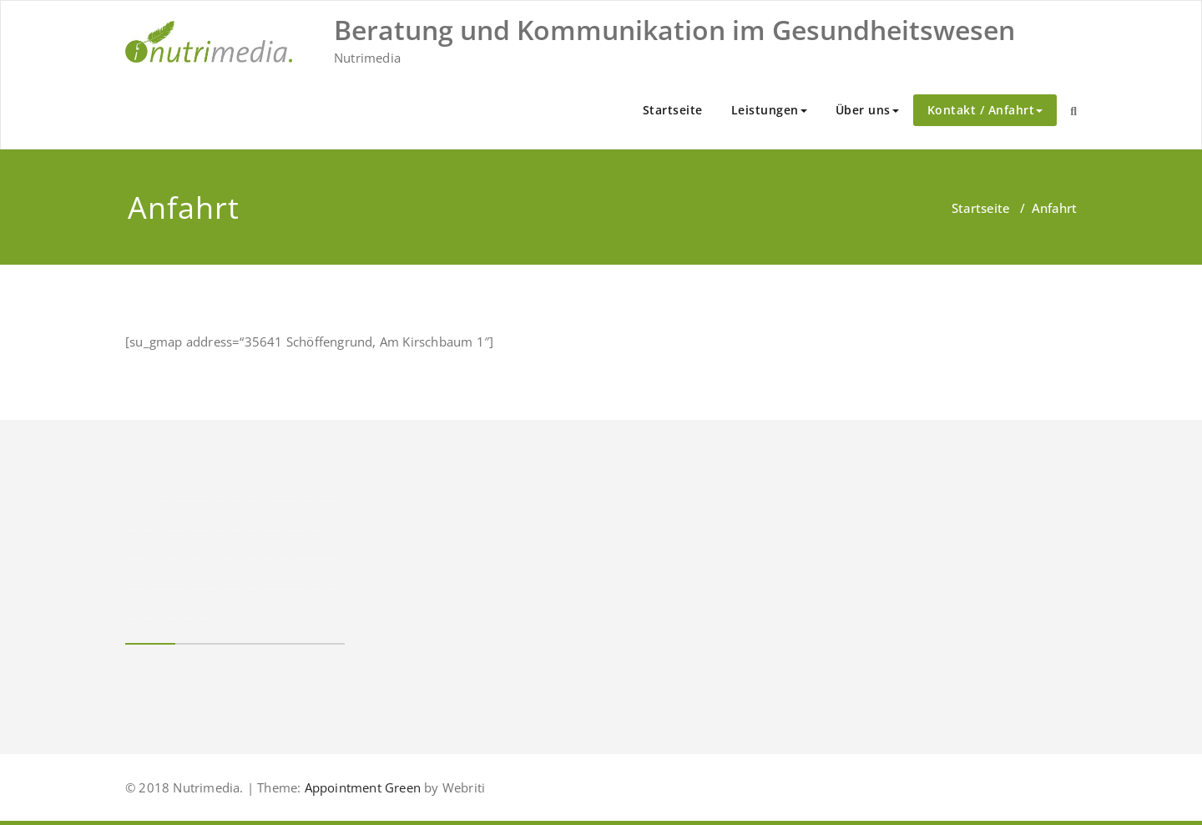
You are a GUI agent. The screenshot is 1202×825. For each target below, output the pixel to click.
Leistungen (769, 110)
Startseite (673, 110)
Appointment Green (360, 787)
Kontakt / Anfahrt (985, 110)
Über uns (867, 110)
